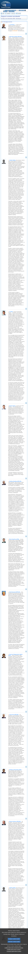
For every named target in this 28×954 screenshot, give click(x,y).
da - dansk (8, 10)
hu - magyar (23, 10)
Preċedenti (8, 13)
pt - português (6, 11)
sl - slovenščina (10, 11)
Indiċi (3, 13)
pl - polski (5, 11)
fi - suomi (12, 11)
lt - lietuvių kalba (22, 10)
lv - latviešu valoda (20, 10)
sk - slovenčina (9, 11)
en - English (13, 10)
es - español (5, 10)
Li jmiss (12, 13)
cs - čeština (6, 10)
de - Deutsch (9, 10)
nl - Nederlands (3, 11)
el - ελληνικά (12, 10)
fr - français (15, 10)
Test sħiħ (19, 13)
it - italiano (19, 10)
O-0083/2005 (14, 30)
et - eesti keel (10, 10)
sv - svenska (13, 11)
